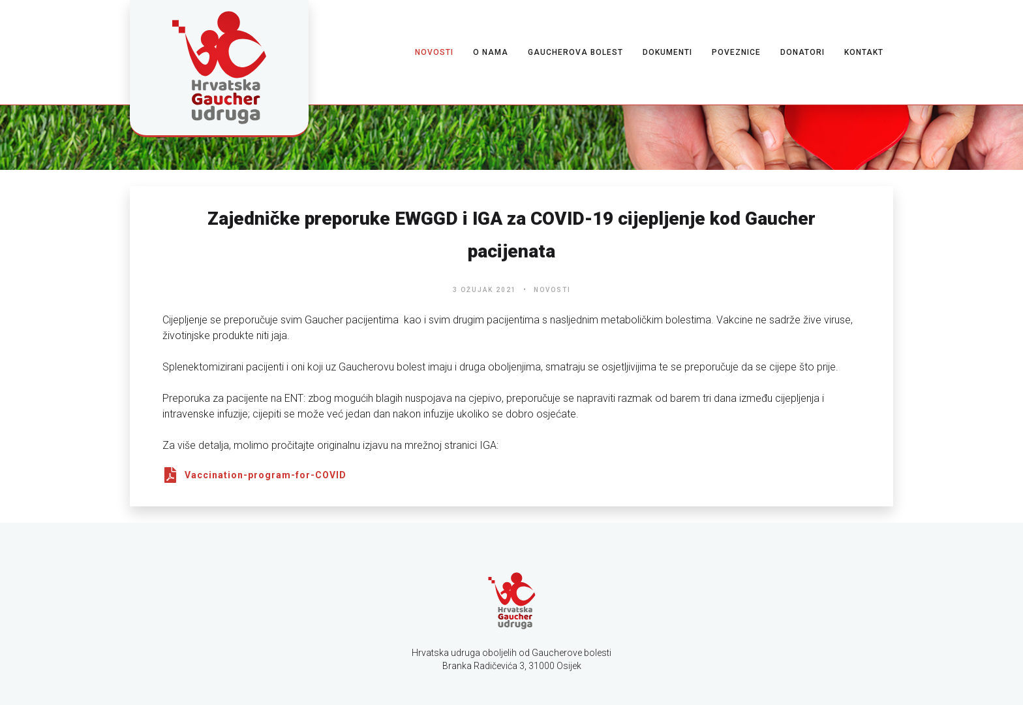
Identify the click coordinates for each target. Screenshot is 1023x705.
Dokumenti (667, 52)
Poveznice (736, 52)
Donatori (802, 52)
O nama (490, 52)
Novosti (434, 52)
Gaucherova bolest (575, 52)
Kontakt (863, 52)
